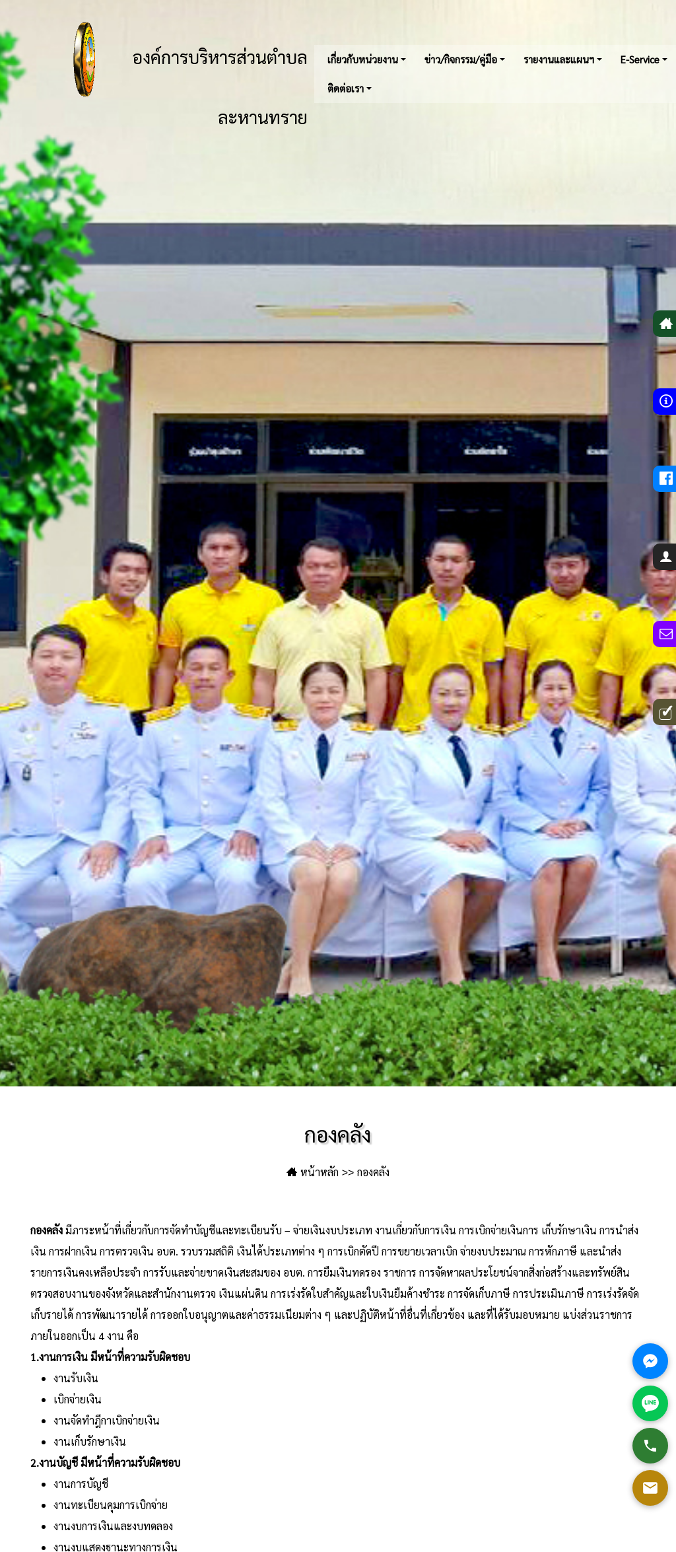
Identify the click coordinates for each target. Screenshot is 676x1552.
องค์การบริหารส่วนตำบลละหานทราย (178, 74)
